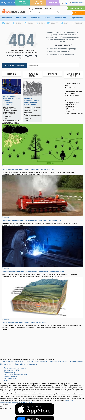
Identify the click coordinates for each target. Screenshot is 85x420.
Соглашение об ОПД (11, 370)
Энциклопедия (77, 18)
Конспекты (21, 18)
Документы (7, 18)
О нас (6, 380)
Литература (35, 18)
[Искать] (58, 12)
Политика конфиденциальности (15, 374)
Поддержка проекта (11, 378)
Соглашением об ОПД (25, 402)
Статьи (47, 18)
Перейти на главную (14, 65)
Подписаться (70, 106)
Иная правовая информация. (29, 392)
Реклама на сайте (77, 8)
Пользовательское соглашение (15, 368)
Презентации (60, 18)
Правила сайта (9, 372)
